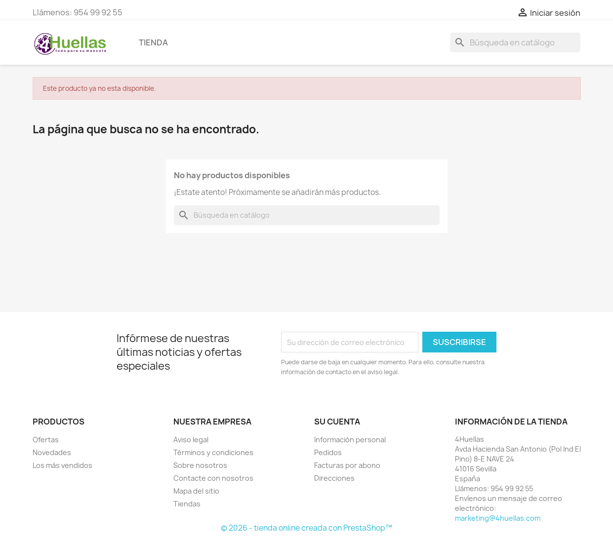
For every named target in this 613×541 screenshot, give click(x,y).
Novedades (52, 452)
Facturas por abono (347, 465)
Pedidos (328, 452)
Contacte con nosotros (213, 478)
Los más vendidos (62, 465)
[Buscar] (515, 42)
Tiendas (187, 503)
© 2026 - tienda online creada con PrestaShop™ (306, 528)
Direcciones (334, 478)
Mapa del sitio (196, 491)
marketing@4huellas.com (497, 518)
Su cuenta (337, 421)
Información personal (350, 439)
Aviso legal (190, 439)
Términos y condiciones (213, 452)
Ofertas (46, 439)
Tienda (153, 42)
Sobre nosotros (200, 465)
